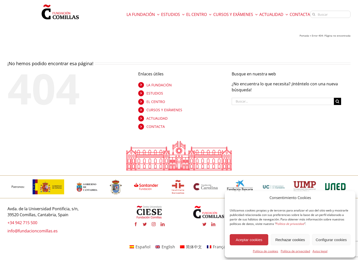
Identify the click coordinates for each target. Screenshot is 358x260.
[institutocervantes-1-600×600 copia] (178, 181)
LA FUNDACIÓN (159, 85)
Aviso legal (320, 251)
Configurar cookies (331, 240)
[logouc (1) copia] (274, 181)
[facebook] (136, 224)
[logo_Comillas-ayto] (116, 181)
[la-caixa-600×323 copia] (240, 181)
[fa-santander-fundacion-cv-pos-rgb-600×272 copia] (146, 181)
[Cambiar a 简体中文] (191, 247)
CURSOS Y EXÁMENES (164, 110)
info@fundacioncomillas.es (32, 231)
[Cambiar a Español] (140, 247)
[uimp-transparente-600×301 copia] (305, 183)
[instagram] (154, 224)
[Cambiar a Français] (217, 247)
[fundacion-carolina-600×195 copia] (205, 185)
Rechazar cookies (290, 240)
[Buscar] (330, 14)
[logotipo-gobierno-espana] (48, 181)
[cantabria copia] (87, 181)
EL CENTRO (155, 101)
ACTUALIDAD (157, 118)
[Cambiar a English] (165, 247)
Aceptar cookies (249, 240)
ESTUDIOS (154, 93)
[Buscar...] (283, 101)
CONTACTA (155, 126)
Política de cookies (265, 251)
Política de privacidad (295, 251)
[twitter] (145, 224)
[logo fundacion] (60, 4)
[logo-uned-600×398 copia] (335, 181)
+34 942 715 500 (22, 222)
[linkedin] (163, 224)
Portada (304, 35)
